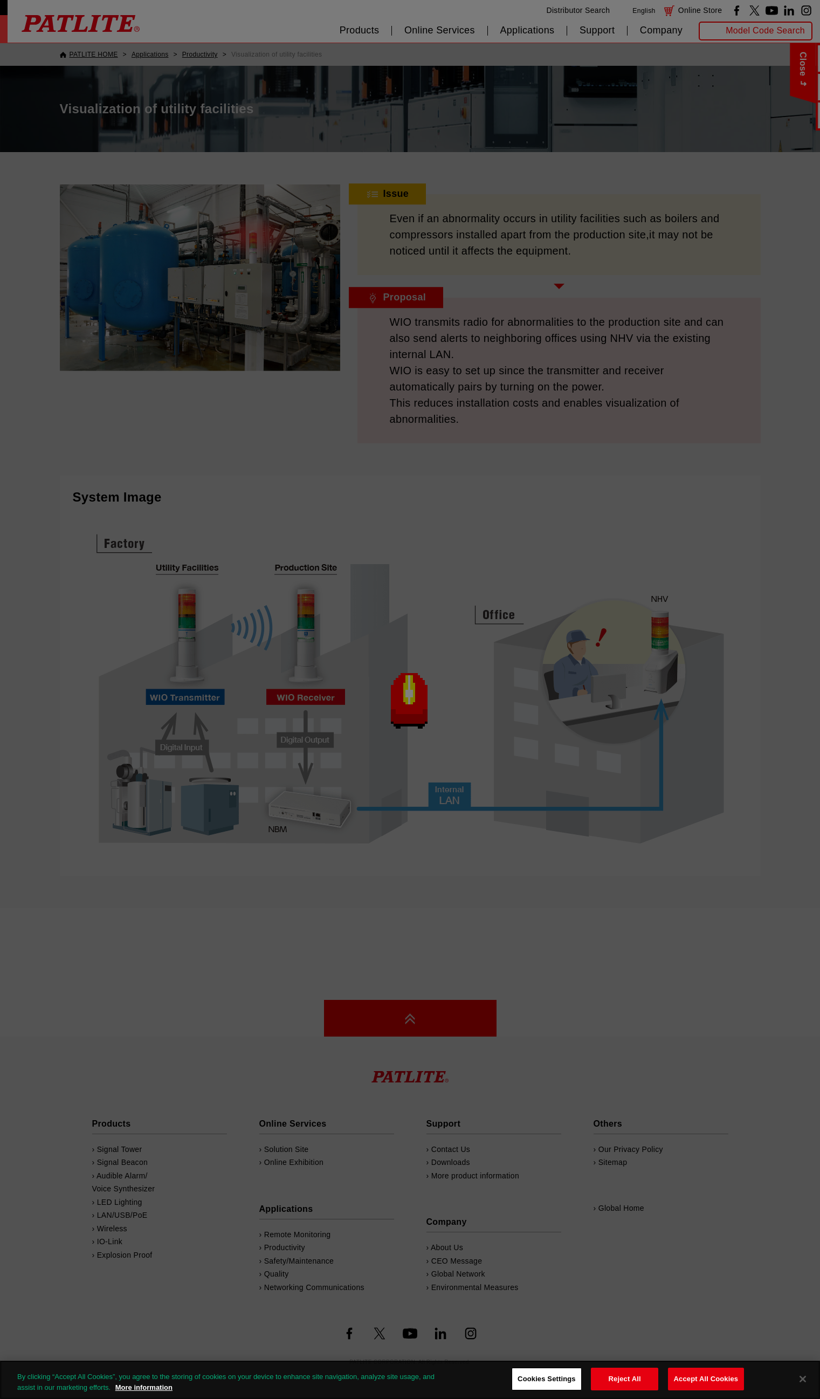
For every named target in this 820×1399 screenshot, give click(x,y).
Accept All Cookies (706, 1379)
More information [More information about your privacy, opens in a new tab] (144, 1387)
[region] (410, 1380)
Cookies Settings (547, 1379)
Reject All (625, 1379)
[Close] (803, 1379)
